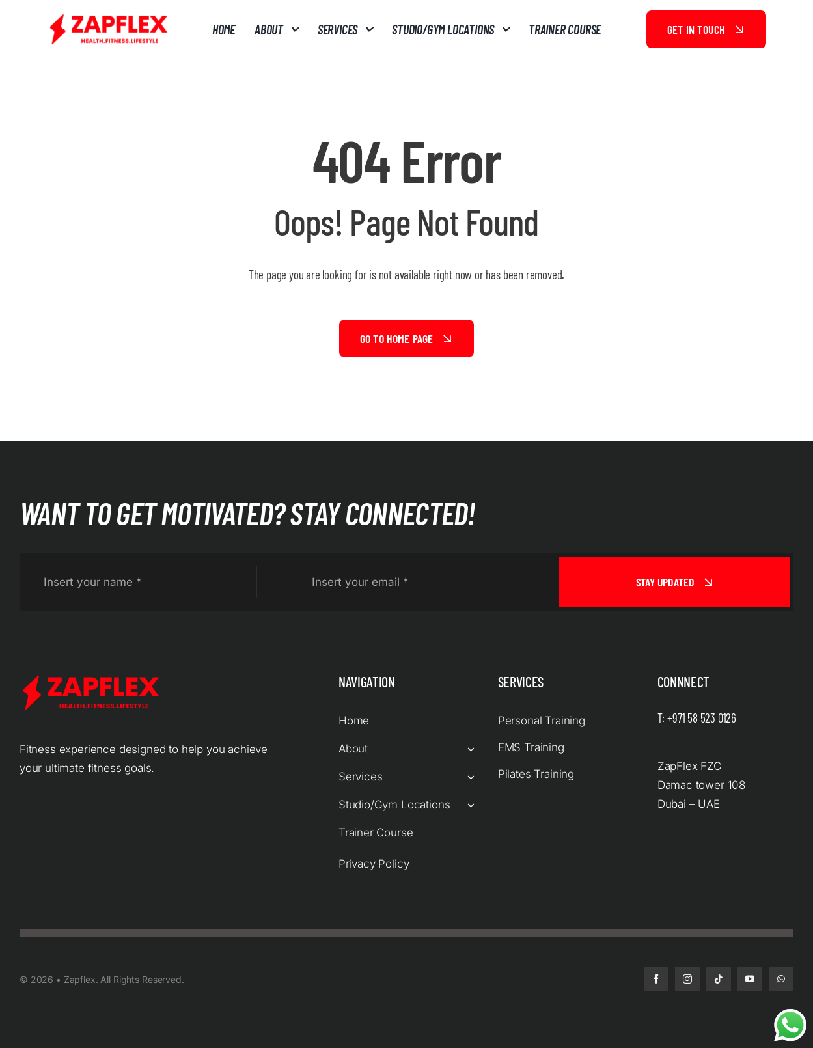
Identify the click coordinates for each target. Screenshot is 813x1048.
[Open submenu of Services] (468, 776)
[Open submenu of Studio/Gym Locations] (468, 804)
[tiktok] (718, 979)
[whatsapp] (781, 979)
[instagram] (687, 979)
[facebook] (656, 979)
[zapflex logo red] (109, 16)
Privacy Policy (373, 863)
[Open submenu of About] (468, 748)
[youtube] (749, 979)
